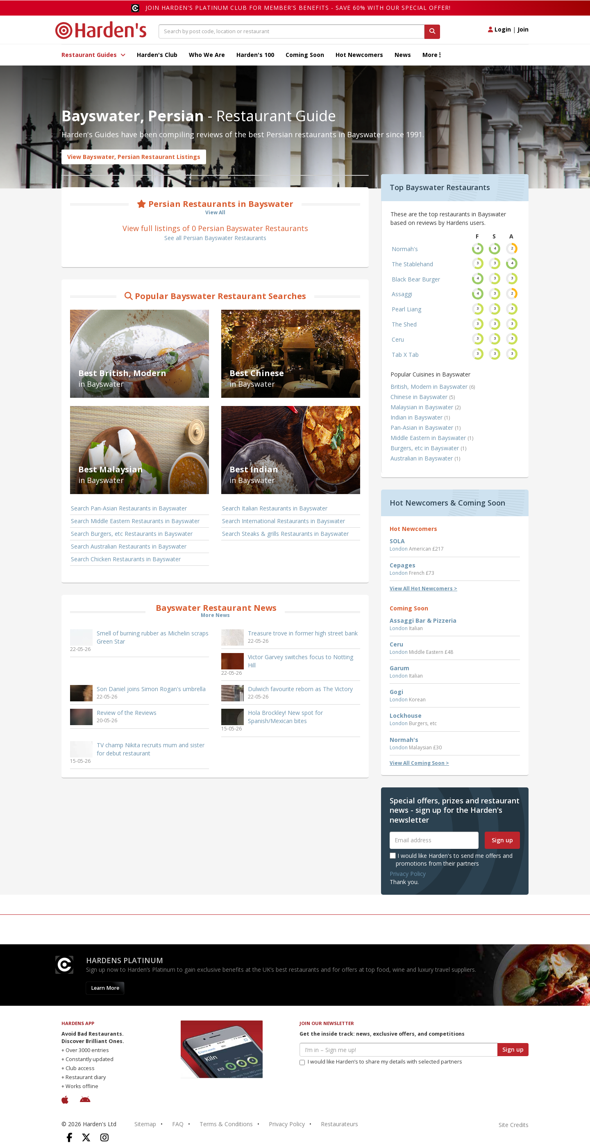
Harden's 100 (255, 55)
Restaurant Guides (93, 55)
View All (215, 212)
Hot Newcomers (359, 55)
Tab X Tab (405, 354)
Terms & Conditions (226, 1124)
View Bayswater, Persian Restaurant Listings (133, 157)
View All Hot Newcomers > (423, 588)
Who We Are (207, 55)
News (403, 55)
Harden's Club (157, 55)
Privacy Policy (408, 874)
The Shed (404, 324)
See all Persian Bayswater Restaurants (215, 238)
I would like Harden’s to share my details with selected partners (381, 1061)
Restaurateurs (339, 1124)
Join (523, 29)
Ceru (398, 339)
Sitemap (145, 1124)
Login (499, 29)
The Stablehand (412, 264)
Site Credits (514, 1125)
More (431, 55)
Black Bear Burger (416, 279)
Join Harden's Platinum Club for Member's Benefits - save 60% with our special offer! (298, 7)
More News (215, 615)
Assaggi (402, 294)
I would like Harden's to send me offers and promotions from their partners (451, 859)
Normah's (405, 249)
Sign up (502, 840)
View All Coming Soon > (419, 763)
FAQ (178, 1124)
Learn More (105, 987)
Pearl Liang (406, 309)
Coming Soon (305, 55)
